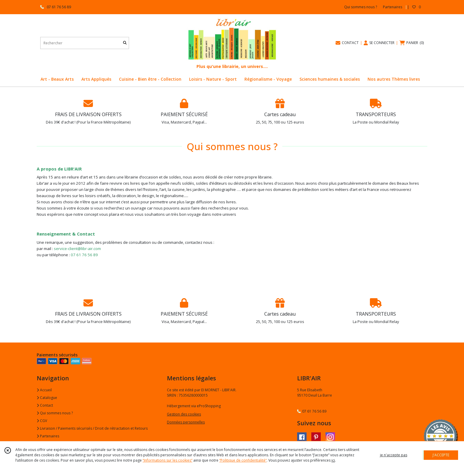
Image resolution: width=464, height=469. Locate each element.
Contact (45, 405)
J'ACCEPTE (441, 454)
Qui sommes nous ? (55, 413)
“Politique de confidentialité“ (243, 460)
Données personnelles (186, 422)
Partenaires (48, 436)
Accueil (44, 389)
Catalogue (47, 397)
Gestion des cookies (184, 414)
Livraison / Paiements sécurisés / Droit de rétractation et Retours (92, 428)
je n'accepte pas (393, 454)
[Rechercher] (125, 43)
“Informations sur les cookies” (167, 460)
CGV (42, 420)
